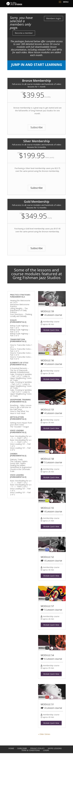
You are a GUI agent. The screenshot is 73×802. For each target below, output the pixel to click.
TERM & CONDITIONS (30, 750)
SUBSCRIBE (22, 748)
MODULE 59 (47, 311)
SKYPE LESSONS (55, 748)
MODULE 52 (47, 556)
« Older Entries (44, 734)
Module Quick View (51, 330)
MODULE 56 (47, 360)
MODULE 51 (47, 704)
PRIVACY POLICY (37, 748)
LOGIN (46, 750)
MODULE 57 (47, 606)
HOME (11, 748)
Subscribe (37, 127)
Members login (53, 18)
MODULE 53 (47, 409)
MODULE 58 (47, 458)
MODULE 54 (47, 655)
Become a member (24, 33)
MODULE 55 (47, 507)
